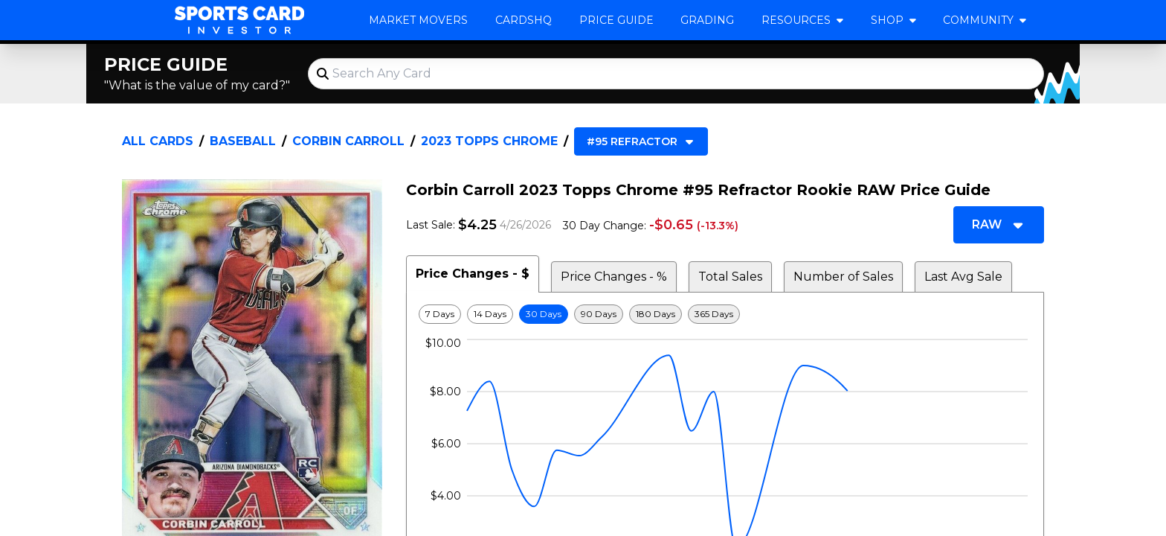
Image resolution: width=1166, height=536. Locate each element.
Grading (707, 20)
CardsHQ (523, 20)
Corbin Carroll (348, 141)
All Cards (157, 141)
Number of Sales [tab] (843, 276)
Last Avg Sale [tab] (963, 276)
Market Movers (418, 20)
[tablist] (725, 274)
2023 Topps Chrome (489, 141)
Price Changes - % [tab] (614, 276)
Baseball (243, 141)
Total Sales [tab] (730, 276)
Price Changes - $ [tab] (472, 274)
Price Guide (616, 20)
